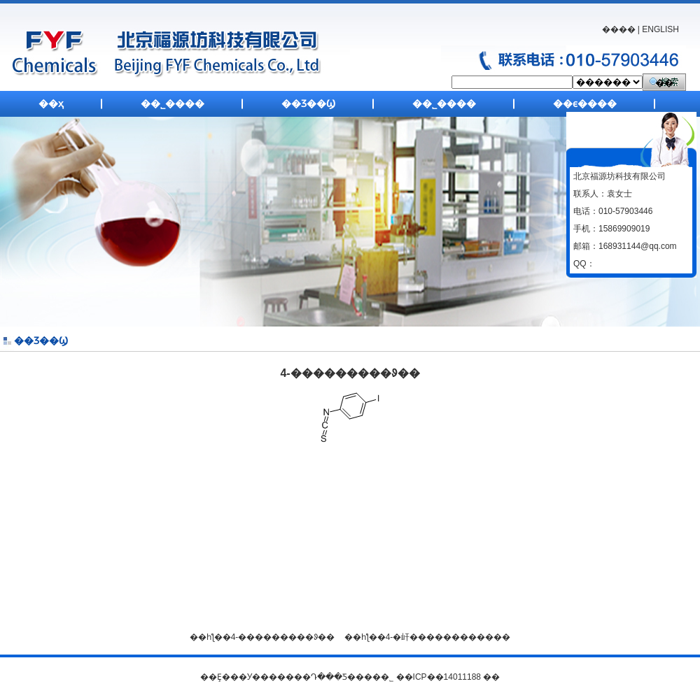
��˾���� (172, 103)
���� (619, 29)
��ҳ (51, 103)
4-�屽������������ (448, 637)
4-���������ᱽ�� (283, 637)
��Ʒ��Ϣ (308, 103)
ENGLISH (660, 29)
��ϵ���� (585, 103)
